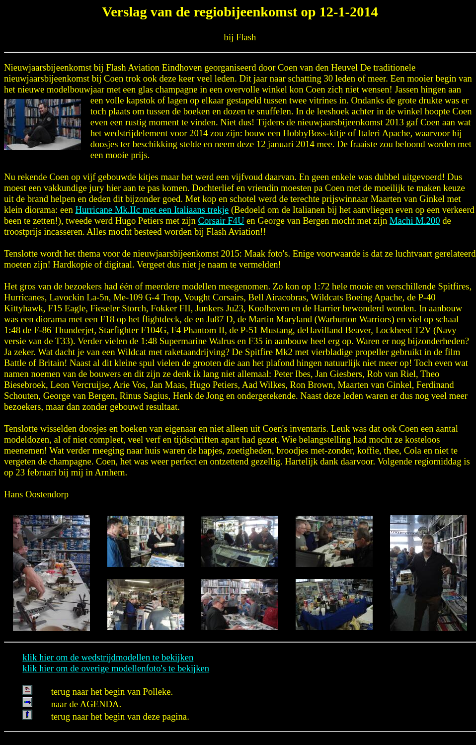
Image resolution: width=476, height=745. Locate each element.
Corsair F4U (221, 220)
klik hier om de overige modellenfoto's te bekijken (115, 668)
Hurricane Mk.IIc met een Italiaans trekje (152, 209)
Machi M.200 (415, 220)
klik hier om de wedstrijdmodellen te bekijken (107, 657)
